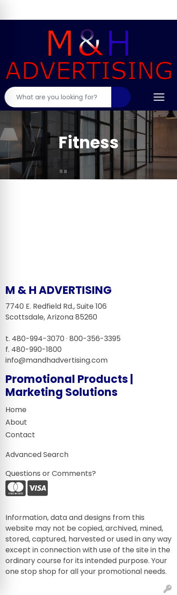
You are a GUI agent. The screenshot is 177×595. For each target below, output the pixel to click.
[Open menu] (159, 97)
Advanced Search (36, 454)
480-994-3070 (38, 338)
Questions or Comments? (50, 473)
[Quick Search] (58, 97)
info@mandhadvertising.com (56, 360)
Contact (20, 435)
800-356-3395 (95, 338)
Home (16, 409)
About (16, 422)
